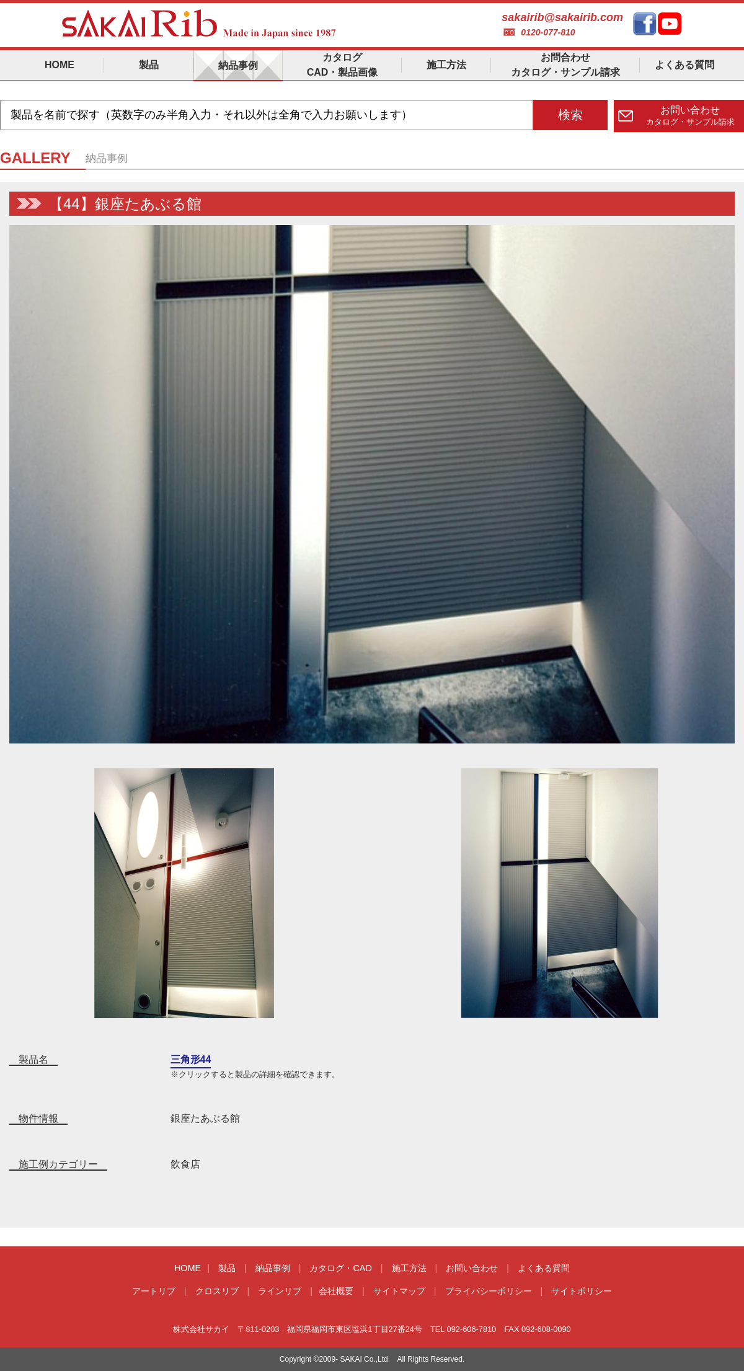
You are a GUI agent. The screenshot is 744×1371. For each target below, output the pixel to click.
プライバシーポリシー (488, 1291)
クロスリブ (217, 1291)
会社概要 (336, 1291)
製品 (227, 1268)
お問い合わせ (472, 1268)
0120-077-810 (548, 32)
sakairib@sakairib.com (562, 17)
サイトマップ (399, 1291)
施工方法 (409, 1268)
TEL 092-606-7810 (463, 1329)
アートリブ (153, 1291)
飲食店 (185, 1164)
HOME (187, 1268)
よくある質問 (544, 1268)
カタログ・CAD (340, 1268)
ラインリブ (279, 1291)
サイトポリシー (581, 1291)
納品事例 (272, 1268)
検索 (570, 115)
